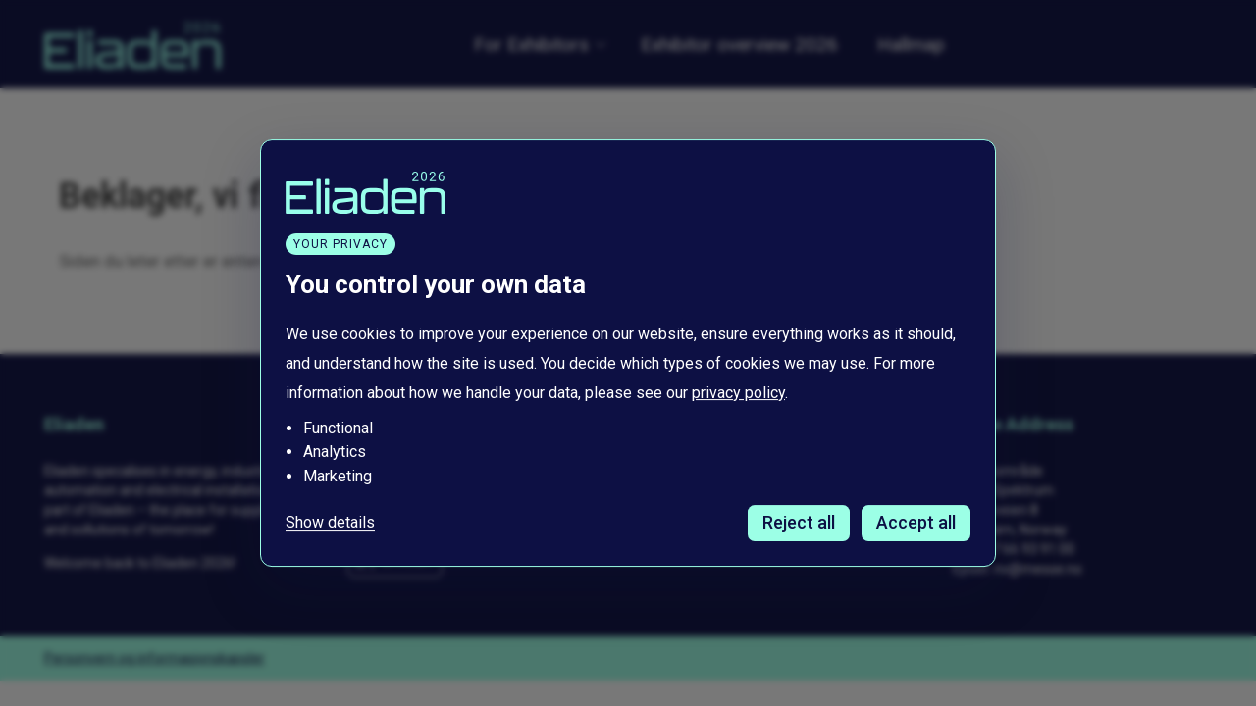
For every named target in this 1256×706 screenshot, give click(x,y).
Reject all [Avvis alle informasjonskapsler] (798, 522)
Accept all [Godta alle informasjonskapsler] (916, 522)
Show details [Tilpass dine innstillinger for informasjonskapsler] (330, 522)
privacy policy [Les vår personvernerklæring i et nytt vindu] (738, 392)
